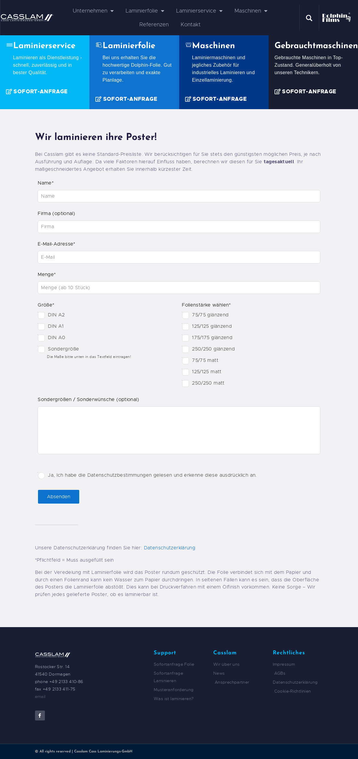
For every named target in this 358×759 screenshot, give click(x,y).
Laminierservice (199, 10)
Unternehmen (93, 10)
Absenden (58, 497)
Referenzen (154, 24)
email (40, 696)
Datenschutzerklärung (170, 548)
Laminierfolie (145, 10)
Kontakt (191, 24)
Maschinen (250, 10)
